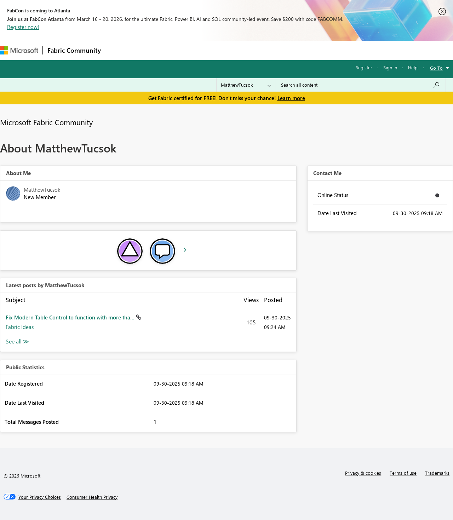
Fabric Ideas (20, 326)
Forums (117, 50)
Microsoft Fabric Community (46, 122)
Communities (208, 50)
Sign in (390, 67)
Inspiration (148, 50)
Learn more (291, 98)
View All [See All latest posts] (17, 341)
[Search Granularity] (246, 85)
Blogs (240, 50)
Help (413, 67)
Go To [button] (436, 68)
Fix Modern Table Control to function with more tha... (71, 317)
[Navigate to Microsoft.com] (19, 50)
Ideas (177, 50)
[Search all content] (360, 85)
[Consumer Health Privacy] (92, 497)
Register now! (23, 26)
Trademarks (437, 473)
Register (363, 67)
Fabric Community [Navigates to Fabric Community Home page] (74, 50)
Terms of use (403, 473)
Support (297, 50)
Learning (267, 50)
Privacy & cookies (363, 473)
